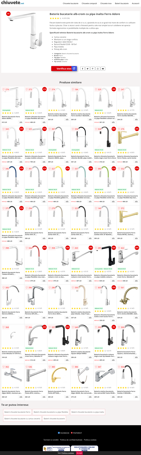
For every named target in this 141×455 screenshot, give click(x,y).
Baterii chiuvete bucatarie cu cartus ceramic (22, 418)
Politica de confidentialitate (71, 440)
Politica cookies (90, 440)
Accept (79, 453)
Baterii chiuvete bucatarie (54, 418)
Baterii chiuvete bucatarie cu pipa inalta (87, 412)
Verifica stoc (67, 68)
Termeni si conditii (51, 440)
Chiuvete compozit (89, 3)
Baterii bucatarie (122, 3)
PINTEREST (76, 433)
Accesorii (135, 3)
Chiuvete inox (105, 3)
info (21, 122)
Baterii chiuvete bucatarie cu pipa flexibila (51, 412)
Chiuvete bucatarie (70, 3)
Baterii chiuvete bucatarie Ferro (17, 412)
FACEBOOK (63, 433)
